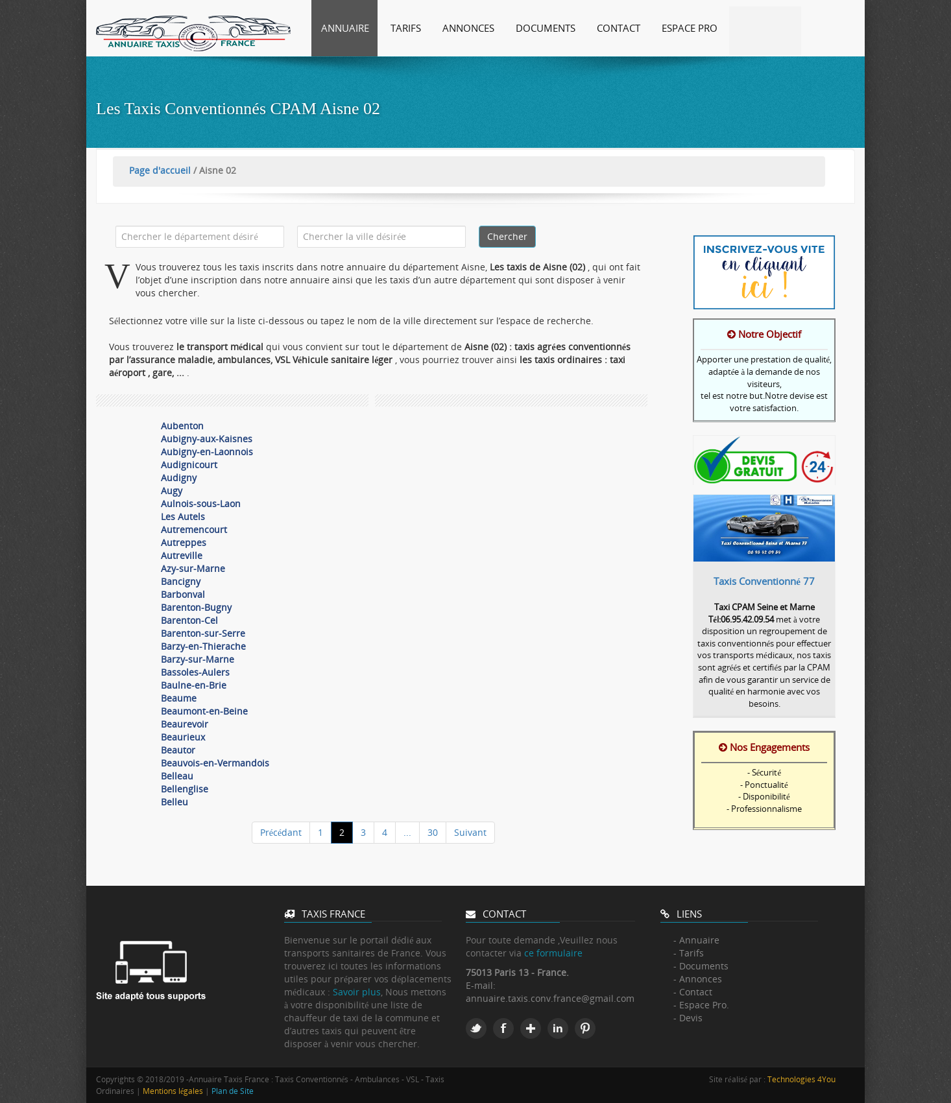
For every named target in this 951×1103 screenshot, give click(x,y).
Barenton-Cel (189, 620)
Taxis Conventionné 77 (764, 581)
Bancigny (180, 581)
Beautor (178, 750)
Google (530, 1028)
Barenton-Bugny (196, 607)
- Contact (692, 992)
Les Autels (183, 516)
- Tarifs (688, 953)
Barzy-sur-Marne (197, 659)
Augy (171, 490)
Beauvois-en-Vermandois (215, 763)
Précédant (281, 832)
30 (432, 832)
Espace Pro (689, 27)
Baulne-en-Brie (193, 685)
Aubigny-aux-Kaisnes (206, 439)
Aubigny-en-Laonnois (207, 451)
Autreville (181, 555)
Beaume (179, 698)
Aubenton (182, 426)
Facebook (503, 1028)
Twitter (476, 1028)
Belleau (177, 776)
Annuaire (345, 27)
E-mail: (481, 985)
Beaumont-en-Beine (204, 711)
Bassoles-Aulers (195, 672)
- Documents (700, 966)
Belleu (174, 802)
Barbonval (183, 594)
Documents (545, 27)
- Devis (688, 1018)
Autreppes (183, 542)
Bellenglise (184, 789)
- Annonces (697, 979)
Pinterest (585, 1028)
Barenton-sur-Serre (203, 633)
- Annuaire (696, 940)
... (407, 832)
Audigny (179, 477)
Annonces (468, 27)
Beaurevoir (184, 724)
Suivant (470, 832)
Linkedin (558, 1028)
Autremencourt (194, 529)
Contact (618, 27)
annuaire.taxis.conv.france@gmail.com (550, 998)
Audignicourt (189, 464)
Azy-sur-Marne (193, 568)
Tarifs (406, 27)
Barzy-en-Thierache (203, 646)
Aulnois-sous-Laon (201, 503)
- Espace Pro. (701, 1005)
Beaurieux (183, 737)
